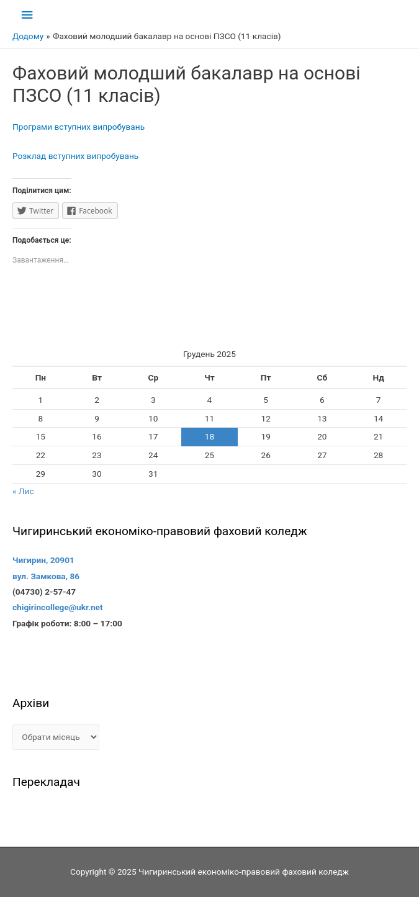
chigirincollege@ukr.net (57, 607)
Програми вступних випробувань (78, 127)
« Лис (23, 491)
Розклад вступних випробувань (75, 156)
